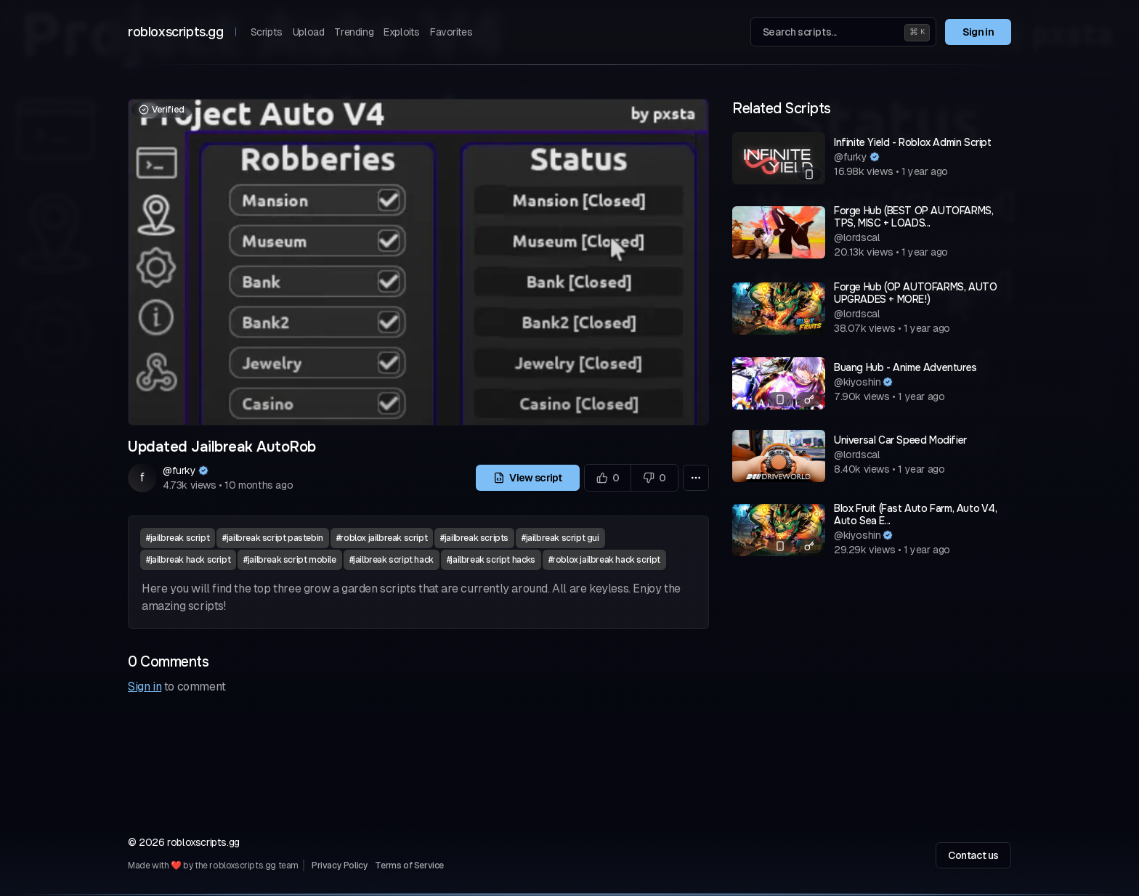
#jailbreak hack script (188, 560)
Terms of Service (409, 865)
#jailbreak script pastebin (272, 538)
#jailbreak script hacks (491, 560)
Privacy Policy (340, 865)
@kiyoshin (857, 382)
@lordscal (857, 237)
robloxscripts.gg (176, 32)
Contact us (973, 855)
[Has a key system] (809, 399)
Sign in (978, 32)
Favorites (451, 32)
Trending (353, 32)
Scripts (267, 32)
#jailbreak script (177, 538)
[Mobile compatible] (809, 174)
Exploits (402, 32)
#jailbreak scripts (474, 538)
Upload (309, 32)
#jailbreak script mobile (289, 560)
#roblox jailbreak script (381, 538)
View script (527, 478)
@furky (179, 470)
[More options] (696, 478)
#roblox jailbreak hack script (604, 560)
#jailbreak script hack (391, 560)
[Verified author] (203, 470)
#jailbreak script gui (560, 538)
